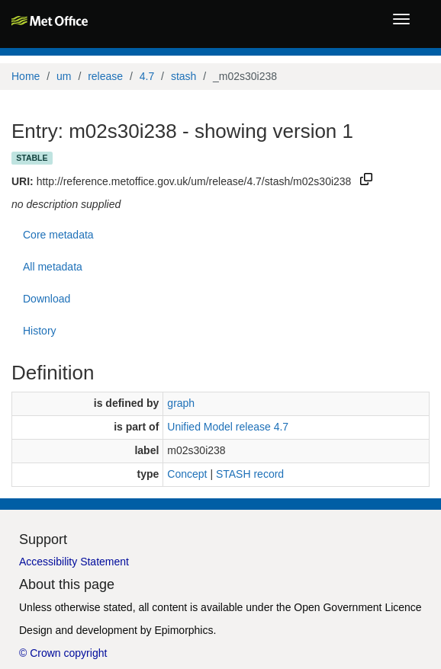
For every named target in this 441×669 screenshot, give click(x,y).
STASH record (250, 474)
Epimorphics (183, 630)
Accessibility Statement (74, 561)
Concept (187, 474)
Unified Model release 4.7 (227, 427)
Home (25, 76)
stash (183, 76)
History (39, 331)
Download (46, 299)
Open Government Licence (357, 607)
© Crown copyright (63, 653)
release (105, 76)
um (63, 76)
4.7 (147, 76)
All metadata (52, 267)
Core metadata (58, 235)
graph (181, 403)
